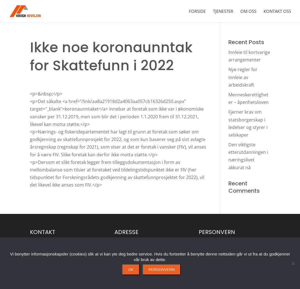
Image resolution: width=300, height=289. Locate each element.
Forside (197, 11)
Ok (130, 269)
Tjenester (223, 11)
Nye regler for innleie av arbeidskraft (242, 77)
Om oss (248, 11)
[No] (293, 263)
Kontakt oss (277, 11)
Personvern (162, 269)
